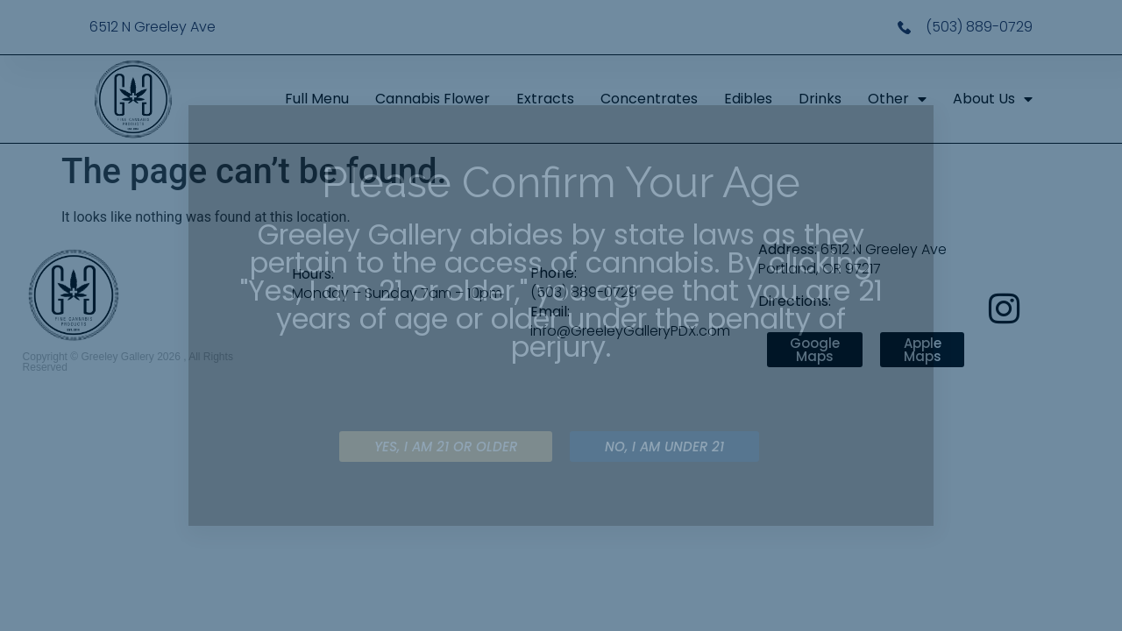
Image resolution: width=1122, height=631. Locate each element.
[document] (561, 315)
